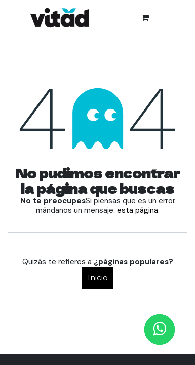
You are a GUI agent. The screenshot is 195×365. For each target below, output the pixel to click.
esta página (137, 210)
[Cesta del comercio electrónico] (145, 17)
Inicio (98, 277)
